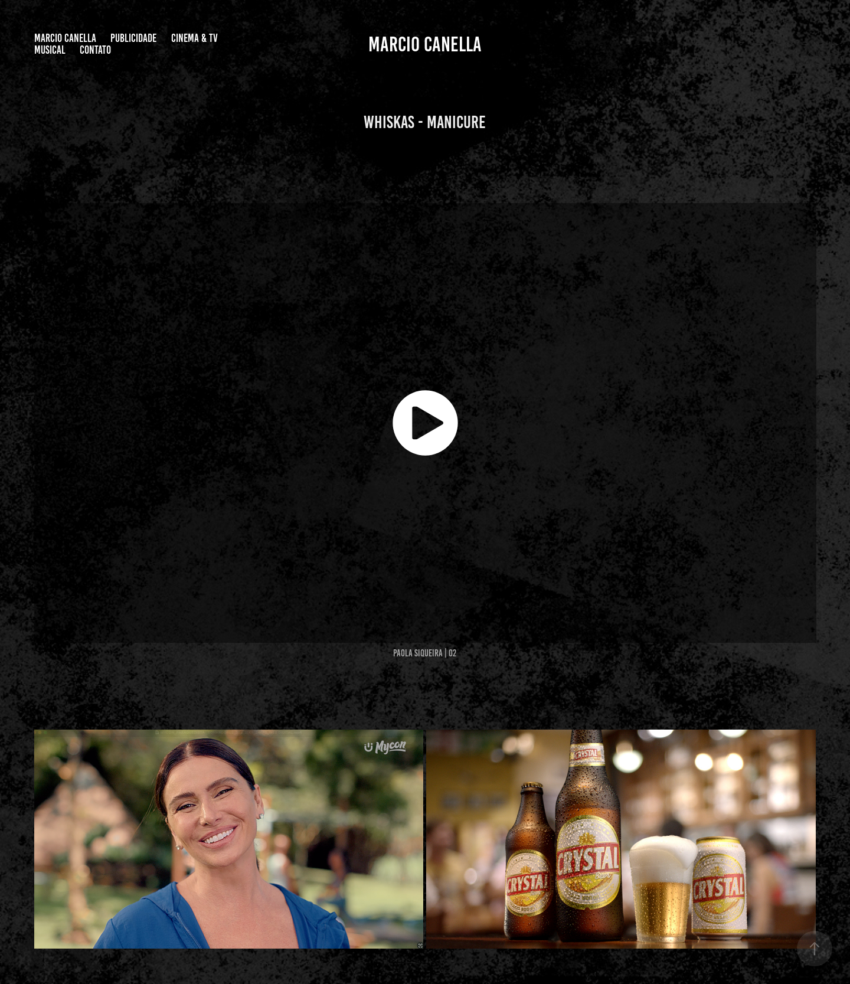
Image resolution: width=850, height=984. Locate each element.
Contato (95, 50)
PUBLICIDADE (133, 38)
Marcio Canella (65, 38)
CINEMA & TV (194, 38)
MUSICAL (50, 50)
